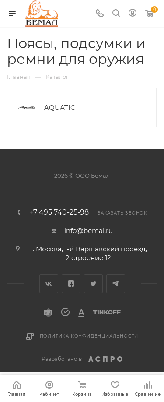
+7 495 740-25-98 (59, 212)
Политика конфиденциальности (89, 336)
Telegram (115, 283)
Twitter (93, 283)
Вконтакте (48, 283)
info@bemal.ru (88, 230)
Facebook (71, 283)
